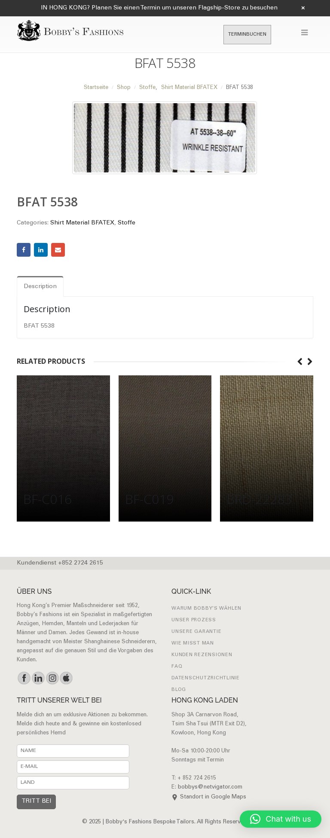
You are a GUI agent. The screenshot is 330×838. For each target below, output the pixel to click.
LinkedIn (41, 250)
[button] (280, 819)
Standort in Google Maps (213, 797)
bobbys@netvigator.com (210, 787)
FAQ (176, 666)
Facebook (24, 250)
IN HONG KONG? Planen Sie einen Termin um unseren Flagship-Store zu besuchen (159, 8)
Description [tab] (40, 287)
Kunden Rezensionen (201, 655)
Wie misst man (192, 643)
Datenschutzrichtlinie (205, 678)
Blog (178, 690)
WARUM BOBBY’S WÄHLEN (206, 608)
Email (58, 250)
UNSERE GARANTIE (196, 631)
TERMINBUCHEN (247, 34)
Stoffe (126, 223)
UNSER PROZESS (193, 620)
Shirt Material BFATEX (82, 223)
